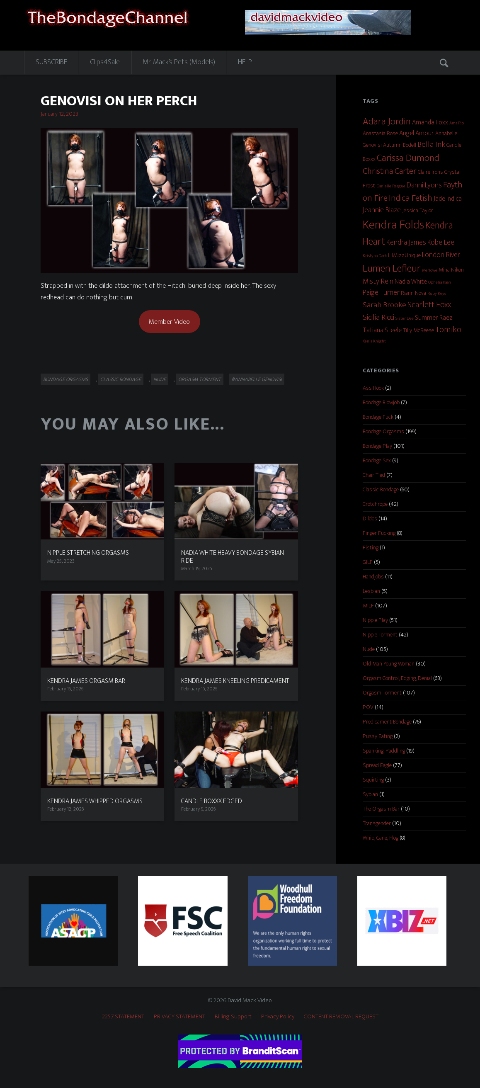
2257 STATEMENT (123, 1016)
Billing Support (233, 1016)
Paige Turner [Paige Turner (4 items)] (381, 293)
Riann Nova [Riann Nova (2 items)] (413, 293)
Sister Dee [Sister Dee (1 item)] (404, 318)
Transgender (377, 823)
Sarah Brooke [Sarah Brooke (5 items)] (384, 304)
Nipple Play (375, 620)
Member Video (169, 322)
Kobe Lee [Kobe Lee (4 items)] (440, 242)
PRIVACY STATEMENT (179, 1016)
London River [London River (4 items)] (441, 255)
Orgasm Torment (199, 379)
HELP (245, 62)
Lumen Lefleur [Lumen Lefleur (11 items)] (392, 268)
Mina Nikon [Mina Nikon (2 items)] (451, 269)
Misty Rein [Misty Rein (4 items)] (378, 281)
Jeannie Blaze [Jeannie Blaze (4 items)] (382, 210)
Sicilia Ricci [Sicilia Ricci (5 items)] (378, 317)
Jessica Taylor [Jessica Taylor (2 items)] (417, 210)
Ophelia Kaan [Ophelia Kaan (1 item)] (439, 282)
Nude (159, 379)
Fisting (370, 547)
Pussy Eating (378, 736)
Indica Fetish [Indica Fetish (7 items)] (410, 198)
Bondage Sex (377, 460)
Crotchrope (375, 504)
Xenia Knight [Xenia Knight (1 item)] (374, 341)
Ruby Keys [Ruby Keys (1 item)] (436, 293)
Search (445, 63)
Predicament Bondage (387, 721)
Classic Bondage (120, 379)
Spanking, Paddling (384, 750)
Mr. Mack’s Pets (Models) (179, 62)
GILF (368, 562)
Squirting (373, 779)
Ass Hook (373, 388)
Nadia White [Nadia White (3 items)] (411, 281)
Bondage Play (377, 446)
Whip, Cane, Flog (380, 838)
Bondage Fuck (378, 417)
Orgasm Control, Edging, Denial (397, 678)
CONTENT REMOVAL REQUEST (341, 1016)
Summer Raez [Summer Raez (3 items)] (434, 317)
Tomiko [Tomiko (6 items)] (448, 330)
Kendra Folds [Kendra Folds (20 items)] (393, 225)
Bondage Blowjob (381, 402)
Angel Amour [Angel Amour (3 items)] (416, 133)
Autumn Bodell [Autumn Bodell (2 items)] (399, 145)
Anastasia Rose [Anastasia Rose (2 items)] (380, 133)
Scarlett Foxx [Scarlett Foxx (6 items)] (429, 305)
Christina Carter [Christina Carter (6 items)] (390, 171)
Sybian (370, 794)
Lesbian (371, 591)
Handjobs (373, 576)
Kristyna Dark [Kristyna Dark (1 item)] (375, 256)
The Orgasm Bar (381, 809)
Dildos (370, 518)
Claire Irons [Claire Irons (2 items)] (430, 172)
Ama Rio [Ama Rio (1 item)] (456, 123)
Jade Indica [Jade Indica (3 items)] (448, 198)
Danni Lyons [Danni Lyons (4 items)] (424, 185)
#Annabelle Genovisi (256, 379)
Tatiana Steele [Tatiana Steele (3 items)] (382, 330)
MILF (368, 605)
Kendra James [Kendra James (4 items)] (406, 242)
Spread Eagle (377, 765)
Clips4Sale (105, 62)
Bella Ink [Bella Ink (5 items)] (431, 144)
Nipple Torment (380, 634)
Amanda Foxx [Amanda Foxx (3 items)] (430, 122)
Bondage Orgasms (65, 379)
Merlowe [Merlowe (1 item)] (429, 270)
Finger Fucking (379, 533)
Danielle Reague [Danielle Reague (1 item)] (390, 186)
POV (368, 707)
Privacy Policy (277, 1016)
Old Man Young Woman (389, 663)
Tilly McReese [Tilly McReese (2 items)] (418, 330)
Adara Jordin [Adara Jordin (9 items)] (387, 121)
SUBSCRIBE (51, 62)
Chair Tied (374, 475)
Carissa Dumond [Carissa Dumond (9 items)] (408, 158)
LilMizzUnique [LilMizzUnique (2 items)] (404, 255)
